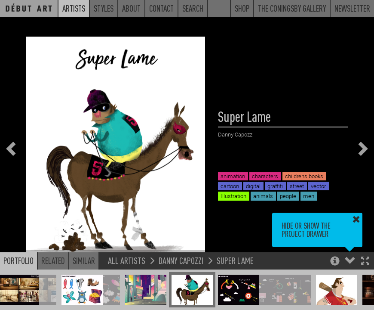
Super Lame (235, 260)
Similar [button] (84, 260)
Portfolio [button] (18, 260)
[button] (365, 261)
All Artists (126, 260)
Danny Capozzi (181, 260)
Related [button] (53, 260)
